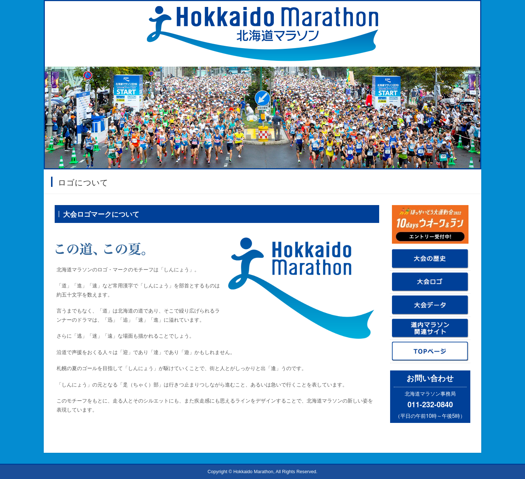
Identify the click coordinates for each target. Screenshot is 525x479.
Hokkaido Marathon (253, 471)
